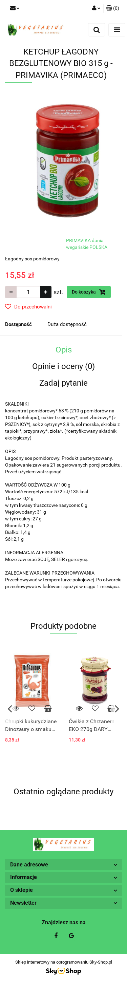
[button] (112, 8)
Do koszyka (89, 291)
